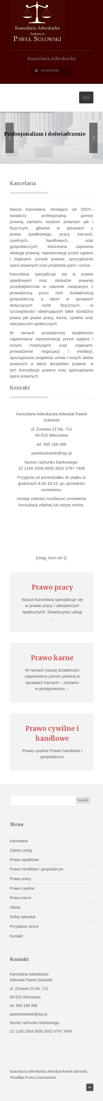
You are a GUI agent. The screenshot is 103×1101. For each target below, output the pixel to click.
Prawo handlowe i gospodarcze (36, 869)
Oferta (15, 907)
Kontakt (16, 936)
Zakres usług (21, 850)
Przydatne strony (24, 926)
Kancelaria (19, 841)
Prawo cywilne (22, 888)
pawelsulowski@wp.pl (51, 453)
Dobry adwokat (22, 917)
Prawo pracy (20, 878)
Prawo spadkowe (24, 859)
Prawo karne (21, 898)
